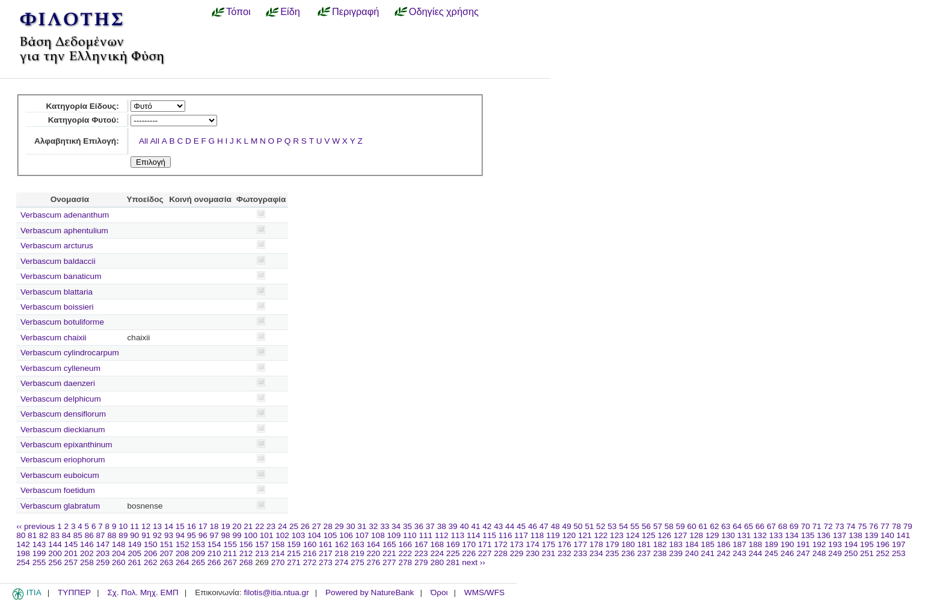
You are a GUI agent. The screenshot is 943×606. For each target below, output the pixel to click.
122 (601, 535)
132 (760, 535)
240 (692, 553)
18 (214, 526)
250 (851, 553)
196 (883, 544)
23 (270, 526)
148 (119, 544)
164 (374, 544)
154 (214, 544)
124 (633, 535)
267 (230, 562)
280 (437, 562)
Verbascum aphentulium (64, 230)
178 (596, 544)
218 (342, 553)
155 (230, 544)
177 (581, 544)
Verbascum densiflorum (63, 413)
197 (899, 544)
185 (707, 544)
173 (517, 544)
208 (182, 553)
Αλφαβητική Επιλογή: (76, 140)
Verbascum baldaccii (58, 261)
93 (168, 535)
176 (564, 544)
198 (23, 553)
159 (294, 544)
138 (855, 535)
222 (405, 553)
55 (634, 526)
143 (39, 544)
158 (278, 544)
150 (151, 544)
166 (405, 544)
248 (819, 553)
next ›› (473, 562)
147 (103, 544)
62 (714, 526)
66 (759, 526)
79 (907, 526)
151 (166, 544)
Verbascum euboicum (59, 475)
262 (151, 562)
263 (166, 562)
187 (739, 544)
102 (282, 535)
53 (611, 526)
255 (39, 562)
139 (872, 535)
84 (66, 535)
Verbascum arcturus (56, 245)
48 (555, 526)
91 (145, 535)
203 (103, 553)
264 (182, 562)
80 (20, 535)
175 (549, 544)
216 (310, 553)
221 (389, 553)
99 (236, 535)
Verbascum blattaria (56, 291)
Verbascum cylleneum (60, 368)
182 (660, 544)
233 (581, 553)
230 (532, 553)
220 (374, 553)
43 (498, 526)
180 (628, 544)
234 (596, 553)
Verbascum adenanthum (64, 214)
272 (310, 562)
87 (100, 535)
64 (737, 526)
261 (134, 562)
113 (457, 535)
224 (437, 553)
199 (39, 553)
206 (151, 553)
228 (501, 553)
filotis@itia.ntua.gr (276, 592)
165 (389, 544)
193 (835, 544)
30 (350, 526)
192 (819, 544)
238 (660, 553)
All (143, 140)
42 (486, 526)
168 (437, 544)
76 (873, 526)
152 (182, 544)
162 (342, 544)
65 (748, 526)
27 (316, 526)
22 (259, 526)
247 (803, 553)
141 (904, 535)
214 (278, 553)
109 (394, 535)
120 (569, 535)
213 (262, 553)
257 (71, 562)
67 (771, 526)
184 (692, 544)
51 (589, 526)
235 (612, 553)
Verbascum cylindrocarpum (69, 352)
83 (55, 535)
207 (166, 553)
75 (862, 526)
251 (867, 553)
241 (707, 553)
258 (87, 562)
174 (532, 544)
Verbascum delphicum (60, 398)
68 (782, 526)
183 (676, 544)
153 (198, 544)
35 (407, 526)
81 (32, 535)
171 (485, 544)
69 (794, 526)
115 (489, 535)
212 (246, 553)
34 (396, 526)
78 (896, 526)
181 (644, 544)
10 (122, 526)
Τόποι (238, 11)
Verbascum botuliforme (62, 321)
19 (225, 526)
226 (469, 553)
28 (328, 526)
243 (739, 553)
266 (214, 562)
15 (180, 526)
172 (501, 544)
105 (330, 535)
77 (884, 526)
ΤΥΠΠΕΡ (74, 592)
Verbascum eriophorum (62, 459)
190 (787, 544)
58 (669, 526)
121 (585, 535)
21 (248, 526)
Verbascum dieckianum (62, 429)
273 (326, 562)
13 (157, 526)
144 (55, 544)
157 (262, 544)
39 (453, 526)
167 (421, 544)
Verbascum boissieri (57, 306)
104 (314, 535)
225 (453, 553)
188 (756, 544)
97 (214, 535)
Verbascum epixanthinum (66, 444)
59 (680, 526)
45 (521, 526)
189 (771, 544)
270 (278, 562)
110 (410, 535)
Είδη (290, 11)
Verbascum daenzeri (57, 383)
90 (134, 535)
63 (725, 526)
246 (787, 553)
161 (326, 544)
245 (771, 553)
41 (475, 526)
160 (310, 544)
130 (728, 535)
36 (418, 526)
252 (883, 553)
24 (282, 526)
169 (453, 544)
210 (214, 553)
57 (657, 526)
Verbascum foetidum (57, 490)
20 (236, 526)
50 (578, 526)
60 (691, 526)
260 (119, 562)
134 (792, 535)
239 (676, 553)
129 (712, 535)
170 (469, 544)
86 (89, 535)
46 (532, 526)
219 (357, 553)
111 (425, 535)
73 (839, 526)
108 (378, 535)
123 (617, 535)
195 (867, 544)
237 (644, 553)
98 (225, 535)
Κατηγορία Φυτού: (83, 119)
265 (198, 562)
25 (293, 526)
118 (537, 535)
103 (299, 535)
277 (389, 562)
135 (808, 535)
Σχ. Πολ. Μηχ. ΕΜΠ (142, 592)
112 (442, 535)
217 (326, 553)
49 (566, 526)
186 (724, 544)
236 (628, 553)
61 (703, 526)
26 (305, 526)
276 (374, 562)
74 (850, 526)
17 (202, 526)
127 (680, 535)
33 (384, 526)
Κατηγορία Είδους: (82, 106)
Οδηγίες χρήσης (444, 11)
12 (145, 526)
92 (157, 535)
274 (342, 562)
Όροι (439, 592)
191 (803, 544)
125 (649, 535)
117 (521, 535)
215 (294, 553)
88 (111, 535)
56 (646, 526)
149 (134, 544)
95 (191, 535)
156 (246, 544)
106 (346, 535)
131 (744, 535)
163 (357, 544)
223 (421, 553)
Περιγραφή (355, 11)
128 (696, 535)
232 (564, 553)
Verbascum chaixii (53, 337)
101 (267, 535)
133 (776, 535)
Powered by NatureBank (369, 592)
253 (899, 553)
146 (87, 544)
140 (887, 535)
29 (339, 526)
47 (543, 526)
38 (441, 526)
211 (230, 553)
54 (623, 526)
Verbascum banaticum (61, 276)
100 (250, 535)
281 (453, 562)
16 (191, 526)
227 (485, 553)
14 (168, 526)
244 (756, 553)
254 (23, 562)
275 (357, 562)
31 (361, 526)
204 (119, 553)
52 (600, 526)
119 (553, 535)
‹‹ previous (35, 526)
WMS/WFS (484, 592)
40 (463, 526)
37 (430, 526)
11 (134, 526)
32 (373, 526)
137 (840, 535)
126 (665, 535)
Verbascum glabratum (60, 505)
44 (509, 526)
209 (198, 553)
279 (421, 562)
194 (851, 544)
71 (817, 526)
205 (134, 553)
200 (55, 553)
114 (474, 535)
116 (505, 535)
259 (103, 562)
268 (246, 562)
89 (122, 535)
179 (612, 544)
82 (43, 535)
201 (71, 553)
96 (202, 535)
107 (362, 535)
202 (87, 553)
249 (835, 553)
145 (71, 544)
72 (827, 526)
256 (55, 562)
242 (724, 553)
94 (180, 535)
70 (805, 526)
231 (549, 553)
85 (77, 535)
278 (405, 562)
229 (517, 553)
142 (23, 544)
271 (294, 562)
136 (824, 535)
